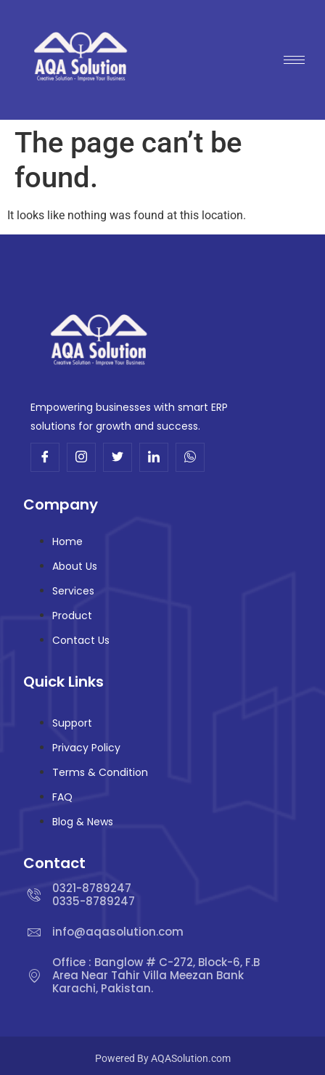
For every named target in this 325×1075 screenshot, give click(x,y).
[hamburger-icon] (294, 60)
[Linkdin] (153, 457)
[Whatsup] (190, 457)
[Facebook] (44, 457)
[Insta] (81, 457)
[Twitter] (117, 457)
